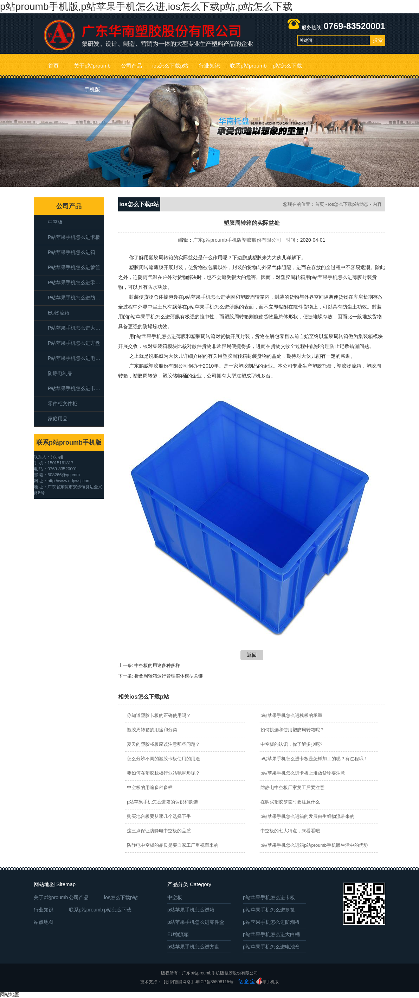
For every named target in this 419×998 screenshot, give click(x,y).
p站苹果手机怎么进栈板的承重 (291, 715)
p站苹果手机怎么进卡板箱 (76, 388)
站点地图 (43, 922)
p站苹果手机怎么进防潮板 (76, 297)
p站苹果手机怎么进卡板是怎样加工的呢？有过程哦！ (314, 758)
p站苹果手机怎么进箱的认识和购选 (162, 802)
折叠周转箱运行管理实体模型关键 (168, 676)
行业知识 (209, 66)
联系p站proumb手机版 (248, 70)
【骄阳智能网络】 (178, 981)
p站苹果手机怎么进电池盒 (76, 358)
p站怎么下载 (287, 66)
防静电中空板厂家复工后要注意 (292, 787)
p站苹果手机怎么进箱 (71, 252)
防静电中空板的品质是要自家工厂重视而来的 (172, 845)
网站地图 (10, 994)
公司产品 (131, 66)
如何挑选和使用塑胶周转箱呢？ (292, 729)
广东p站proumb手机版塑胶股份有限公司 (237, 240)
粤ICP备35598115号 (214, 981)
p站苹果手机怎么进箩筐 (74, 267)
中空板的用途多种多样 (157, 665)
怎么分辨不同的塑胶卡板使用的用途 (163, 758)
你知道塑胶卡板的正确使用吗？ (159, 715)
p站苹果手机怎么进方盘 (74, 343)
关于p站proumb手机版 (92, 70)
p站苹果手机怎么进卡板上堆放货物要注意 (302, 773)
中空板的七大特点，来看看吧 (290, 830)
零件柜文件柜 (62, 403)
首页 (53, 66)
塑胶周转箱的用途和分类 (152, 729)
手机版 (272, 981)
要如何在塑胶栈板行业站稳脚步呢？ (163, 773)
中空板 (55, 222)
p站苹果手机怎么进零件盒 (76, 282)
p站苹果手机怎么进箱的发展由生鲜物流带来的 (307, 816)
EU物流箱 (58, 313)
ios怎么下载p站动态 (170, 70)
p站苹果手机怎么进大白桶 (76, 328)
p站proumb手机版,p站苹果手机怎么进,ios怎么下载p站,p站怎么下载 (146, 6)
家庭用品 (57, 418)
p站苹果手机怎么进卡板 (74, 237)
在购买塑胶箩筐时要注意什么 (290, 802)
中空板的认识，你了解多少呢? (291, 744)
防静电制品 (60, 373)
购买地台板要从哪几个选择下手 (159, 816)
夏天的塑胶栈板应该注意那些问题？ (163, 744)
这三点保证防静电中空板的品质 (159, 830)
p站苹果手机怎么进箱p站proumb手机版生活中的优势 (314, 845)
